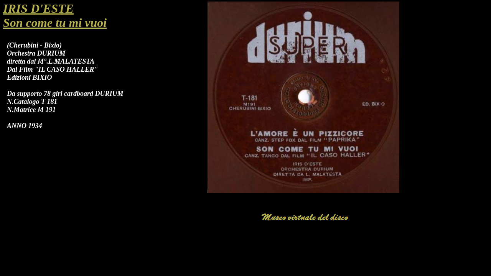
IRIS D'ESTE (38, 8)
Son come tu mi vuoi (55, 23)
